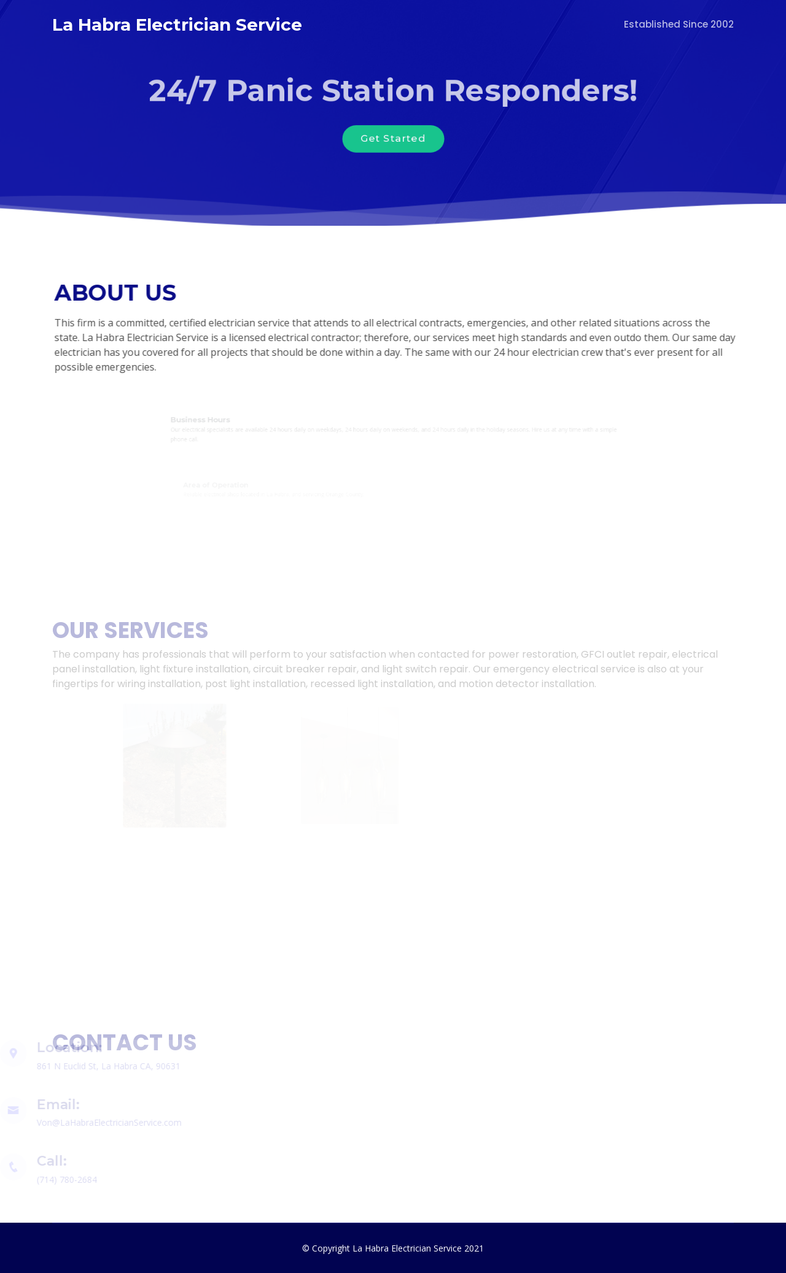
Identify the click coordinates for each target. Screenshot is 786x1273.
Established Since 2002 (679, 24)
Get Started (393, 139)
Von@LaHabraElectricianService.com (103, 1122)
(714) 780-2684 (61, 1179)
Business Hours (216, 421)
